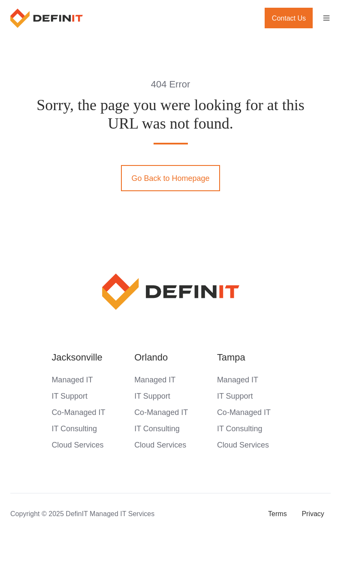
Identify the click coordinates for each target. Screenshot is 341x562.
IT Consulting (74, 428)
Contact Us (289, 18)
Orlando (151, 357)
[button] (326, 18)
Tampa (231, 357)
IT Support (69, 396)
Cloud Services (77, 445)
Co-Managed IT (78, 412)
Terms (277, 513)
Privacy (313, 513)
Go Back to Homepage (170, 178)
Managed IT (72, 380)
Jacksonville (76, 357)
